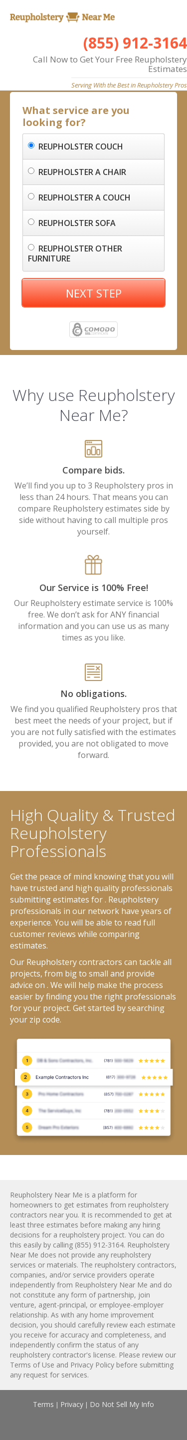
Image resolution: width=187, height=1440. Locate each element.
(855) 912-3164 (135, 42)
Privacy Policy (92, 1365)
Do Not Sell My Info (122, 1404)
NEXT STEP (94, 293)
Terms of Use (32, 1365)
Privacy (71, 1404)
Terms (43, 1404)
